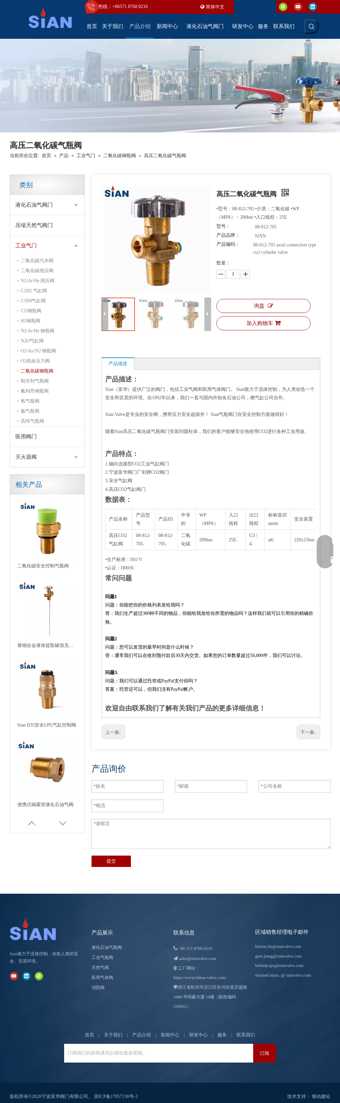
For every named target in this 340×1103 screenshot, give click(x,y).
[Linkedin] (313, 6)
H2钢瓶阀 (30, 320)
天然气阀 (100, 959)
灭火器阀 (26, 457)
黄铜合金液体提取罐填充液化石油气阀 (47, 525)
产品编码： (228, 244)
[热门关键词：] (312, 26)
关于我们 (113, 1027)
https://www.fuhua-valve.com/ (199, 969)
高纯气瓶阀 (32, 421)
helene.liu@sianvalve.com (278, 938)
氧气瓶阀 (30, 401)
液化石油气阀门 (34, 205)
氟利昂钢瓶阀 (35, 391)
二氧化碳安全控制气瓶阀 (43, 505)
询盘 (263, 306)
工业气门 (26, 245)
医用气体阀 (102, 969)
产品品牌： (228, 235)
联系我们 (245, 1027)
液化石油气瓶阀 (107, 939)
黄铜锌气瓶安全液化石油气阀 (47, 583)
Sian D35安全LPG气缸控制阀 (46, 544)
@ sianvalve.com (296, 967)
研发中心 (198, 1027)
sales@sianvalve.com (197, 950)
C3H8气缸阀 (33, 300)
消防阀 (98, 979)
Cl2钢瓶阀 (31, 310)
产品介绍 (141, 1027)
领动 (316, 1088)
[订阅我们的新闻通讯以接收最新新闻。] (156, 1045)
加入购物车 (263, 323)
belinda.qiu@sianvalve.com (279, 957)
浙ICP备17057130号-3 (116, 1088)
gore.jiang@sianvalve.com (278, 948)
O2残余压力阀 (35, 360)
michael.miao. (267, 967)
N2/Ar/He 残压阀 (38, 280)
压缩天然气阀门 (34, 225)
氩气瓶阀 (30, 411)
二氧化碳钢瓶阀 (37, 370)
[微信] (283, 6)
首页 (89, 1027)
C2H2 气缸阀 (34, 290)
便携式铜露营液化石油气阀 (45, 563)
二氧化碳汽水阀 (37, 260)
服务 (222, 1027)
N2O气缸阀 (32, 340)
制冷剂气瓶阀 (35, 380)
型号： (223, 226)
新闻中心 (170, 1027)
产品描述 (118, 363)
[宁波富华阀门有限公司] (40, 921)
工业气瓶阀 (102, 949)
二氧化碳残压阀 (37, 270)
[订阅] (264, 1045)
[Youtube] (298, 6)
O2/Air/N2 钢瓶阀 (38, 350)
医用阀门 (26, 436)
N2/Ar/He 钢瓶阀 (38, 330)
